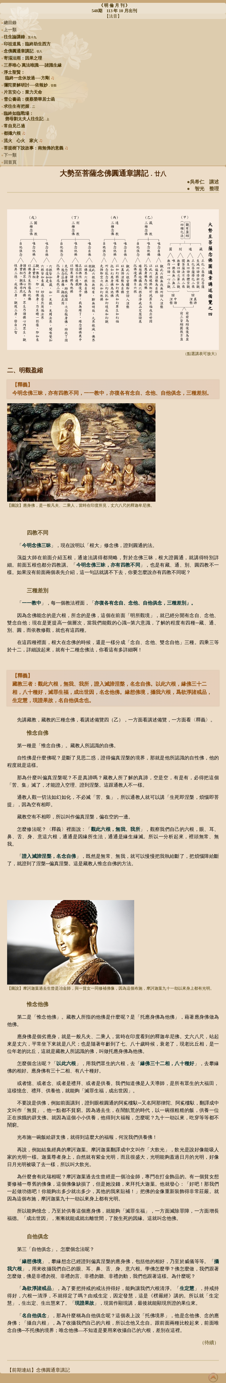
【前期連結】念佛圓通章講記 (38, 1370)
